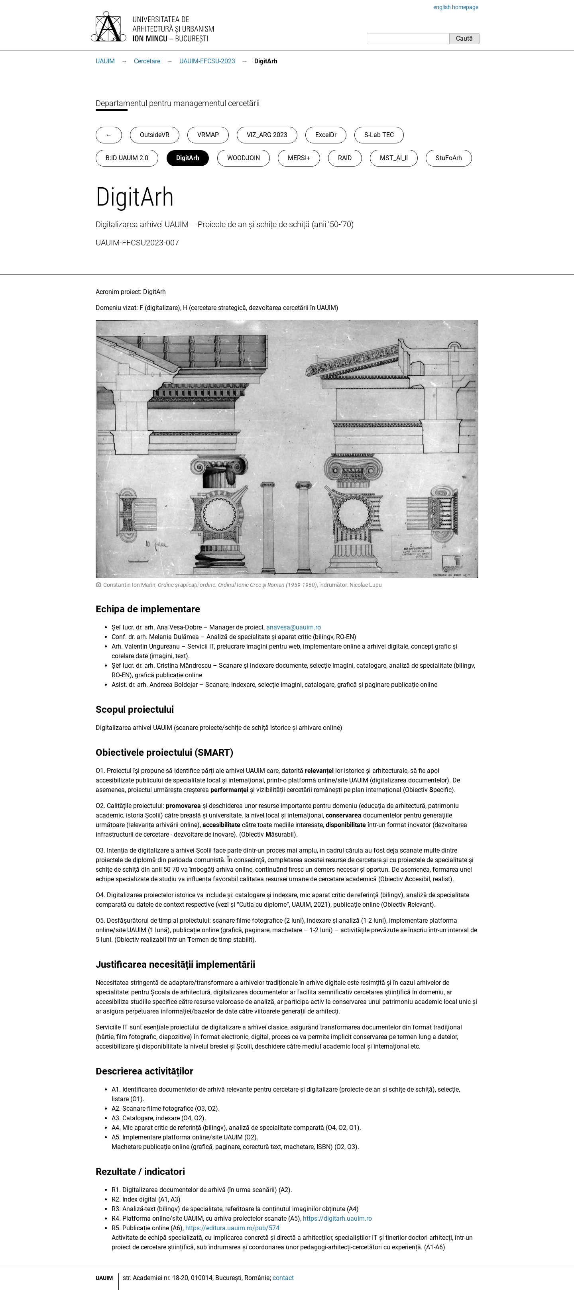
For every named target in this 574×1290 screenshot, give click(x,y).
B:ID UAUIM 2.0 (127, 158)
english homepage (455, 7)
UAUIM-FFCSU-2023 (207, 61)
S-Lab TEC (379, 135)
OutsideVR (154, 135)
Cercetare (147, 61)
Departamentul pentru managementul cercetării (177, 103)
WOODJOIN (243, 158)
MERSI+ (299, 158)
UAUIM (105, 61)
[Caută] (408, 38)
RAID (345, 158)
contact (283, 1278)
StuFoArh (449, 158)
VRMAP (208, 135)
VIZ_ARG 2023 (267, 135)
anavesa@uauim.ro (293, 627)
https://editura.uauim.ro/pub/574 (232, 1228)
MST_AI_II (394, 158)
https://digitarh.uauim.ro (337, 1218)
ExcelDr (325, 135)
